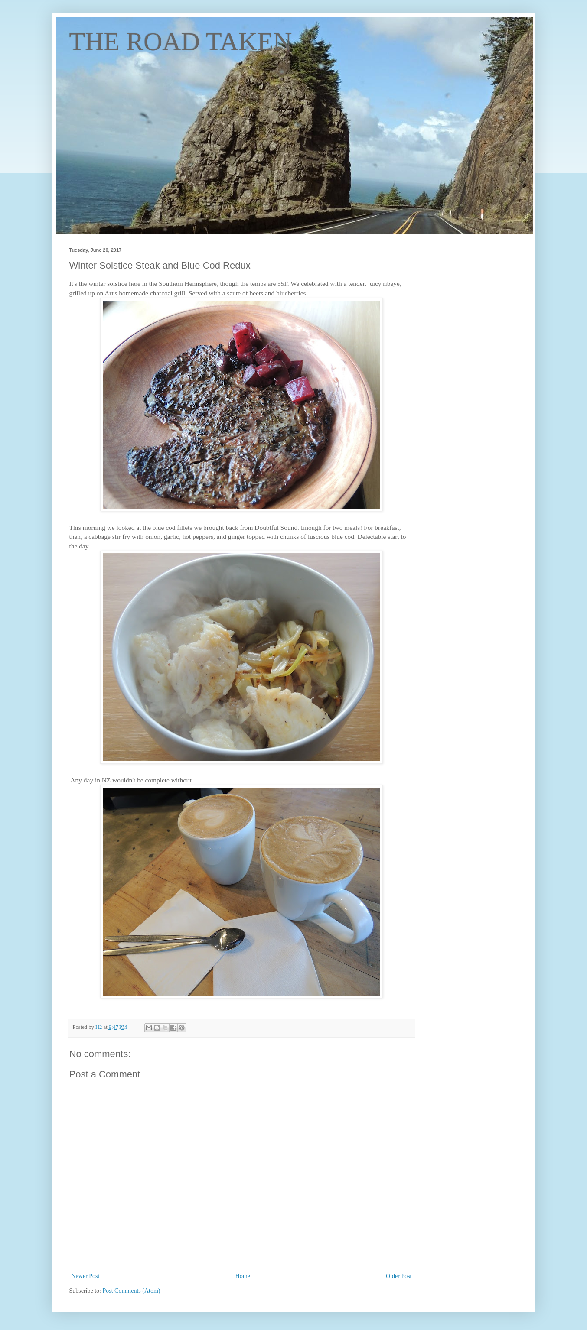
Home (242, 1276)
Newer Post (86, 1276)
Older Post (399, 1276)
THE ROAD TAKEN (180, 41)
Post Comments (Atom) (131, 1291)
